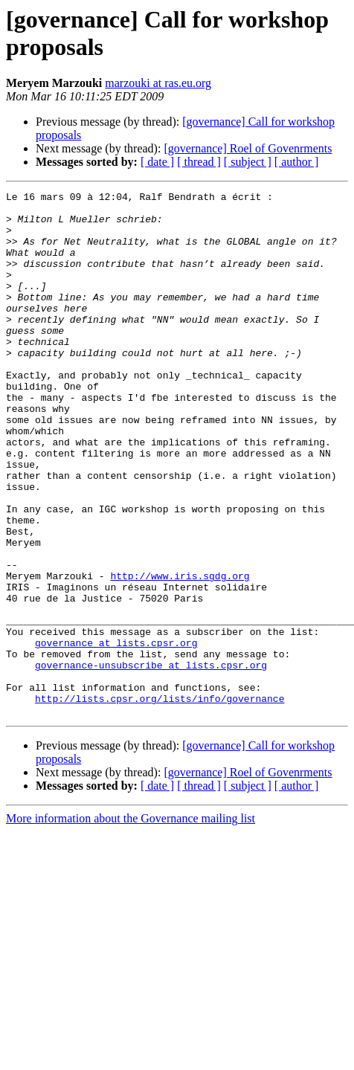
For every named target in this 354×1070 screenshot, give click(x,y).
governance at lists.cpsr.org (116, 734)
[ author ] (296, 161)
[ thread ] (199, 161)
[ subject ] (247, 161)
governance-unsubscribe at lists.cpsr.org (151, 760)
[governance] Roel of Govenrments (248, 148)
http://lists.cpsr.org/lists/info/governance (159, 801)
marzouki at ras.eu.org (158, 83)
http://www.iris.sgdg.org (179, 653)
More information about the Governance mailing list (130, 923)
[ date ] (157, 161)
